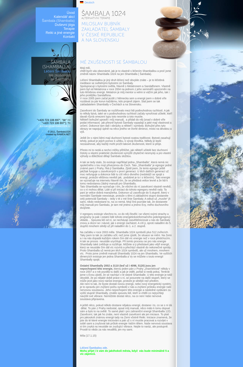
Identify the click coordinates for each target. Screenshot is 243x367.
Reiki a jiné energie (60, 33)
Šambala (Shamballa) (58, 21)
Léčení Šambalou (57, 71)
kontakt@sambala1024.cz (55, 126)
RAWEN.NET (63, 134)
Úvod (71, 13)
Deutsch (89, 2)
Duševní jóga (65, 25)
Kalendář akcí (64, 17)
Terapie (69, 29)
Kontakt (69, 37)
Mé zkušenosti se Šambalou (59, 77)
